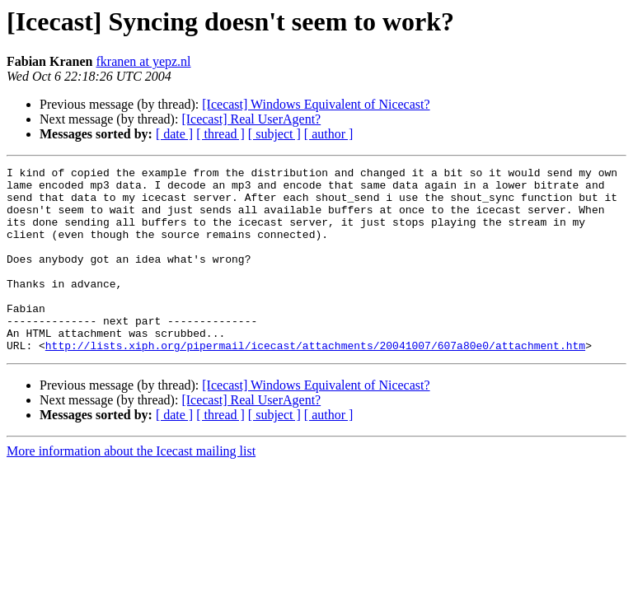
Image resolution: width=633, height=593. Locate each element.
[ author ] (329, 134)
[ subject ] (274, 134)
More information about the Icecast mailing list (131, 488)
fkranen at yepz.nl (143, 61)
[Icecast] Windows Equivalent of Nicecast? (315, 104)
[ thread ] (220, 134)
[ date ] (174, 134)
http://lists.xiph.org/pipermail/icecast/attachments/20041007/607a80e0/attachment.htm (315, 382)
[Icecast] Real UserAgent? (251, 119)
